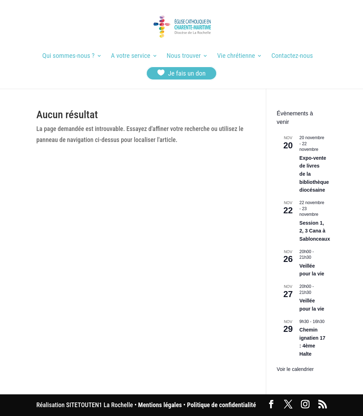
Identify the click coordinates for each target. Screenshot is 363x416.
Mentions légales (160, 405)
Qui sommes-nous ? (68, 56)
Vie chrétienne (236, 56)
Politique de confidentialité (221, 405)
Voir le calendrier (295, 369)
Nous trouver (184, 56)
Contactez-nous (292, 56)
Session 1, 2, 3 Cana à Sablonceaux (315, 231)
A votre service (130, 56)
